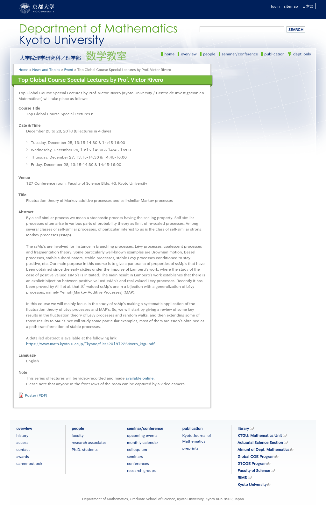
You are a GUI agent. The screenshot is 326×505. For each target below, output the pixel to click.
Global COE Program (255, 456)
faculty (77, 435)
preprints (190, 448)
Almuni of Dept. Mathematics (263, 449)
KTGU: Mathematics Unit (259, 435)
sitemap (291, 6)
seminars (135, 456)
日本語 (308, 6)
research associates (89, 442)
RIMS (242, 477)
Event (68, 69)
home (169, 54)
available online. (140, 378)
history (22, 435)
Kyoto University (251, 484)
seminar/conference (240, 54)
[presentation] (83, 286)
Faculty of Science (253, 470)
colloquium (137, 449)
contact (23, 449)
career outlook (29, 463)
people (209, 54)
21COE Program (251, 463)
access (22, 442)
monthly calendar (142, 442)
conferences (138, 463)
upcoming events (142, 435)
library (243, 428)
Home (23, 69)
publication (274, 54)
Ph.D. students (85, 449)
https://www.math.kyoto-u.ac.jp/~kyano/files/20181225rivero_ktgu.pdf (90, 343)
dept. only (302, 54)
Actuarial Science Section (260, 442)
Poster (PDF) (36, 395)
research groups (141, 470)
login (275, 6)
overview (188, 54)
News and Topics (46, 69)
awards (22, 456)
